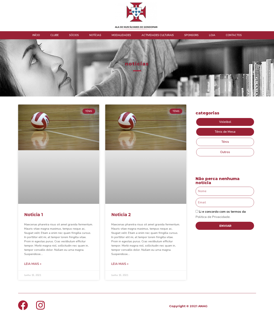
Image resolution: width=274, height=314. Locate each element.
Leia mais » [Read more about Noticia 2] (119, 264)
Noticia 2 (121, 214)
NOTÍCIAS (95, 35)
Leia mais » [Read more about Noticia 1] (32, 264)
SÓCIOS (74, 35)
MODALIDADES (121, 35)
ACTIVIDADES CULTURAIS (158, 35)
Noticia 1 (33, 214)
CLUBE (54, 35)
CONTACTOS (234, 35)
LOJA (212, 35)
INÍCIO (36, 35)
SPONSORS (191, 35)
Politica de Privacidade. (213, 217)
